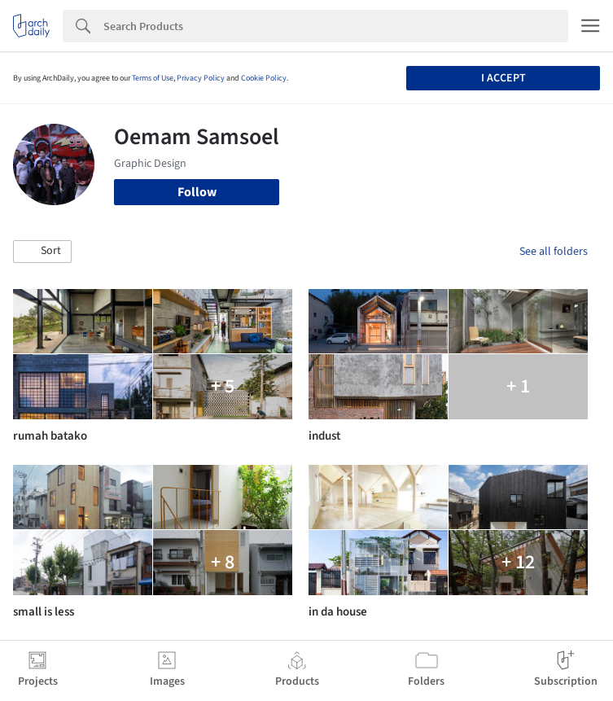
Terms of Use (152, 78)
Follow (197, 192)
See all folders (553, 251)
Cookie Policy (264, 78)
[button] (42, 251)
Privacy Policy (201, 78)
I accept (503, 78)
